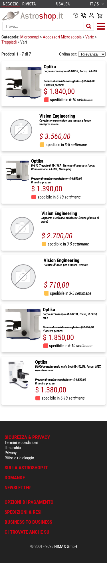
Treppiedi (9, 42)
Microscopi (30, 37)
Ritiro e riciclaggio (19, 457)
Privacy (11, 452)
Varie (90, 37)
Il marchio (13, 447)
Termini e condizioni (21, 442)
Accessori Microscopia (62, 37)
